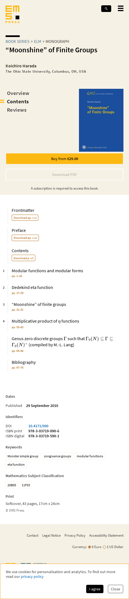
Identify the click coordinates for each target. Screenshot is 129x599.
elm (37, 41)
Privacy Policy (74, 535)
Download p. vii (24, 258)
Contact (32, 535)
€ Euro (96, 547)
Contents (18, 101)
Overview (18, 93)
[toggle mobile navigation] (120, 8)
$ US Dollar (115, 547)
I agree (94, 588)
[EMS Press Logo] (12, 15)
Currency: (79, 547)
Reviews (16, 109)
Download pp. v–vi (25, 238)
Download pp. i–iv (25, 218)
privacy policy (32, 576)
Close (115, 588)
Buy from (64, 158)
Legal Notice (51, 535)
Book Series (17, 41)
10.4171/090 (38, 425)
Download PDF (64, 174)
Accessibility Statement (106, 535)
